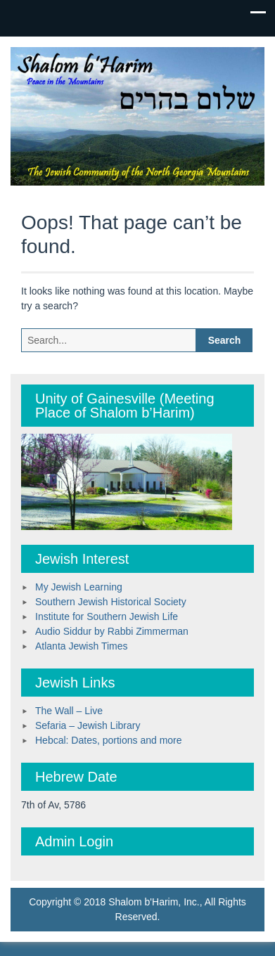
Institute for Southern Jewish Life (106, 616)
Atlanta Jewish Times (81, 646)
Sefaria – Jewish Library (87, 725)
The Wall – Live (69, 710)
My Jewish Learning (78, 587)
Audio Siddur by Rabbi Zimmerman (111, 631)
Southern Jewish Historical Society (110, 601)
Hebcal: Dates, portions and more (108, 740)
